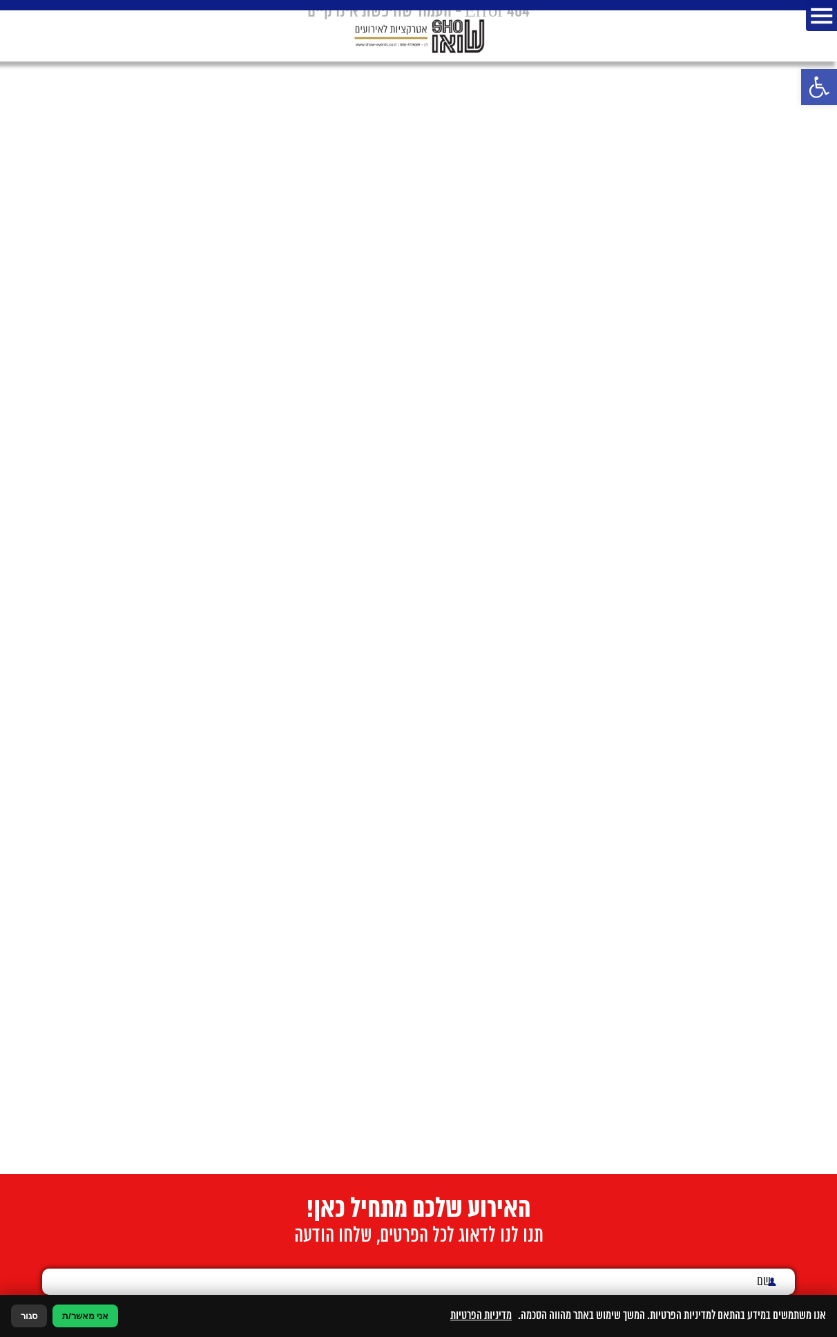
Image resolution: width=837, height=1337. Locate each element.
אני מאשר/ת (85, 1316)
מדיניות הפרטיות (481, 1315)
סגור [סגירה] (29, 1316)
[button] (819, 87)
